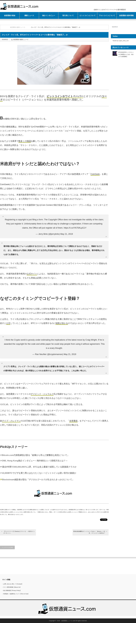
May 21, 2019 (66, 234)
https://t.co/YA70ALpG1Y (75, 228)
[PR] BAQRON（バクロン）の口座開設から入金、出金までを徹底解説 (126, 54)
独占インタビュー (48, 15)
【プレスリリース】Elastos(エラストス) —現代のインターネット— (19, 532)
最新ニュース (29, 15)
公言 (8, 323)
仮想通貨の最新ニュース (17, 27)
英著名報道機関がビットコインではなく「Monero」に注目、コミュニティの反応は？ (89, 532)
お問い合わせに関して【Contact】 (13, 584)
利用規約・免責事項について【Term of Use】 (16, 593)
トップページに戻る (7, 547)
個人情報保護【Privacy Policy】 (12, 590)
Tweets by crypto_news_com (121, 40)
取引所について (68, 15)
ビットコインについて (88, 15)
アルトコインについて (107, 15)
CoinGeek (95, 174)
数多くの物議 (25, 141)
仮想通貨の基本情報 (126, 15)
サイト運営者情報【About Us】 (12, 587)
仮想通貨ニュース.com (68, 621)
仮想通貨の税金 (9, 15)
